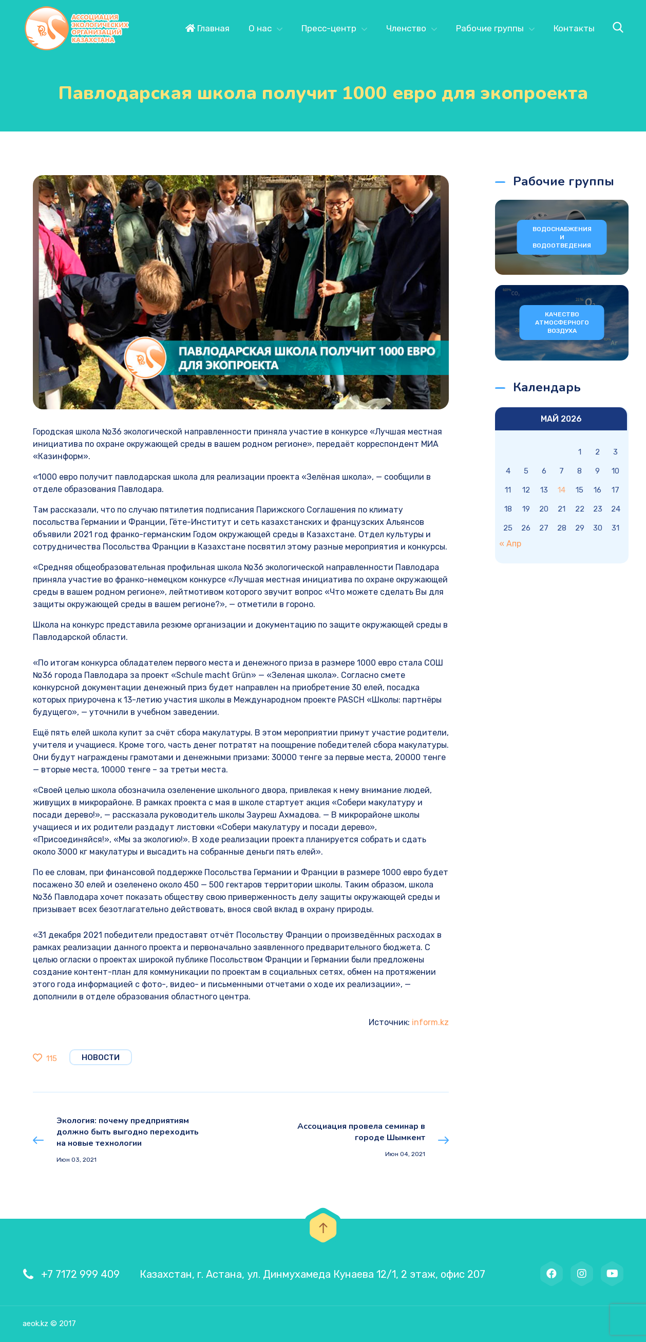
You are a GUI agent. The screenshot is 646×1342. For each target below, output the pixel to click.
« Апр (510, 544)
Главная (207, 28)
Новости (101, 1057)
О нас (260, 28)
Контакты (574, 28)
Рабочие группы (490, 28)
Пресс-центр (328, 28)
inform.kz (430, 1022)
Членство (406, 28)
